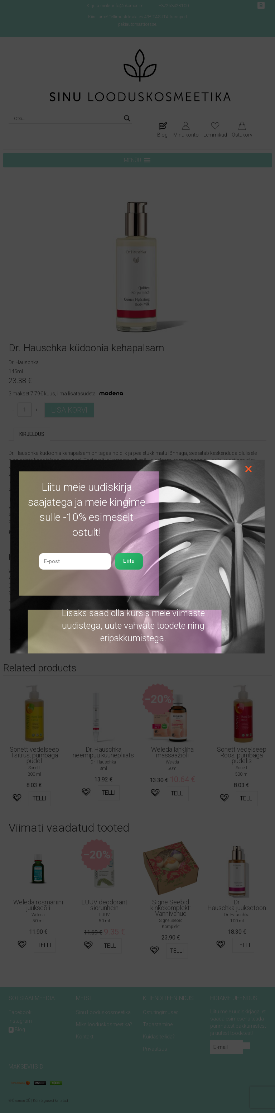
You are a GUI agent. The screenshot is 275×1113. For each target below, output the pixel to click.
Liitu (129, 561)
